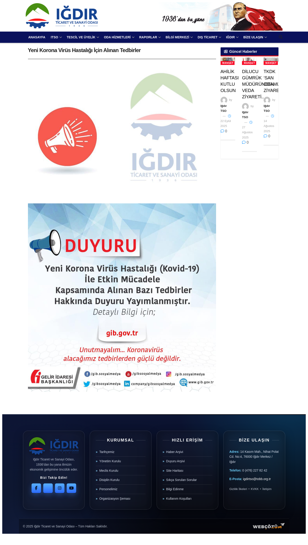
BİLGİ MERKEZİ (177, 37)
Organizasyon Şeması (114, 498)
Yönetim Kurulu (110, 461)
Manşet (227, 63)
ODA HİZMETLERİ (117, 37)
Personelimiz (108, 489)
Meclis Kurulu (108, 470)
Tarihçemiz (106, 452)
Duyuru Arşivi (175, 461)
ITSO (54, 37)
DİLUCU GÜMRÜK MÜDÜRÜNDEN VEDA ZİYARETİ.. (258, 84)
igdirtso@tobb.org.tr (257, 479)
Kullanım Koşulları (179, 498)
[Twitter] (48, 488)
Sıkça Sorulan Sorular (181, 480)
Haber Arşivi (174, 452)
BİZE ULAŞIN (253, 37)
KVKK (255, 489)
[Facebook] (36, 488)
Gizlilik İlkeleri (238, 489)
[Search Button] (281, 37)
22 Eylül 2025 (226, 121)
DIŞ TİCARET (207, 37)
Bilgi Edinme (175, 489)
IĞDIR (230, 37)
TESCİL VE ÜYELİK (81, 37)
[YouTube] (71, 488)
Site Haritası (174, 470)
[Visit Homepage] (62, 15)
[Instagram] (59, 488)
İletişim (266, 489)
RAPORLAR (148, 37)
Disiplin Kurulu (109, 480)
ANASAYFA (37, 37)
